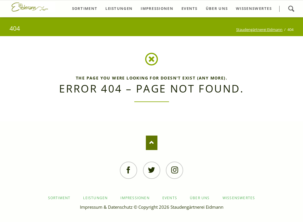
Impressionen (134, 197)
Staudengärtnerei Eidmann (259, 29)
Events (169, 197)
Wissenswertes (239, 197)
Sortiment (59, 197)
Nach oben (151, 143)
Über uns (200, 197)
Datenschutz (120, 207)
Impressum (91, 207)
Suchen (291, 8)
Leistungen (95, 197)
